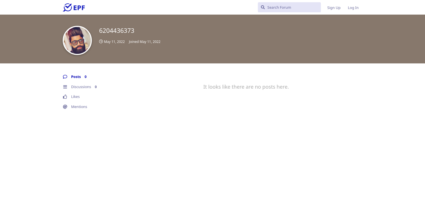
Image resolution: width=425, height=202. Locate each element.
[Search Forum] (289, 7)
